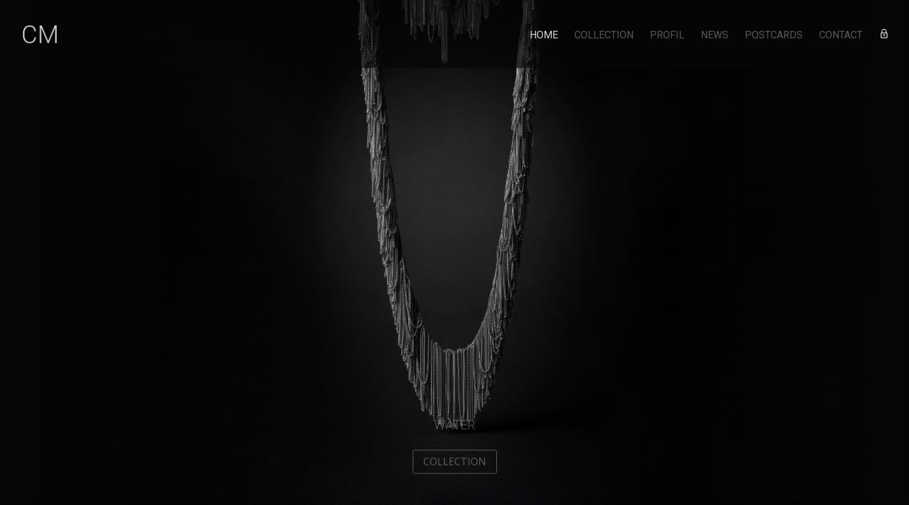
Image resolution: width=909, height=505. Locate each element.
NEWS (714, 36)
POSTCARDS (774, 36)
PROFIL (667, 36)
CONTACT (840, 36)
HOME (544, 36)
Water (454, 427)
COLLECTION (603, 36)
